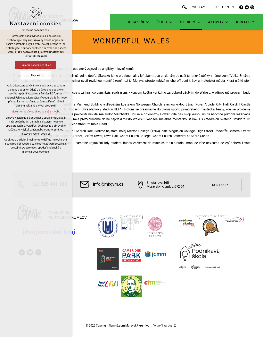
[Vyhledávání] (198, 7)
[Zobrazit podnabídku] (161, 22)
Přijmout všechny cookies (25, 65)
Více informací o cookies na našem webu (25, 111)
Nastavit (25, 75)
